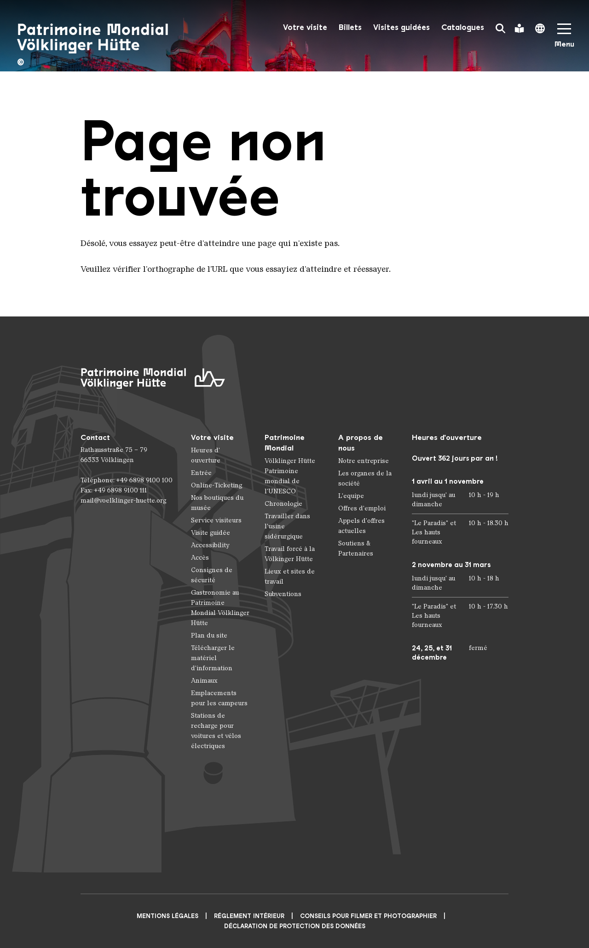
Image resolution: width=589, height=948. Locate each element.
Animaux (204, 680)
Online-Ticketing (216, 485)
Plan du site (209, 635)
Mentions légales (167, 916)
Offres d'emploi (362, 508)
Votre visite (305, 27)
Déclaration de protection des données (294, 926)
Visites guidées (401, 27)
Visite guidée (210, 532)
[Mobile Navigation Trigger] (564, 38)
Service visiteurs (216, 520)
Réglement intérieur (249, 916)
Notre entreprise (363, 460)
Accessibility (210, 545)
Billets (350, 27)
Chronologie (283, 503)
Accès (200, 557)
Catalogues (462, 27)
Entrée (201, 472)
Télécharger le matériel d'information (213, 658)
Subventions (283, 594)
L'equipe (351, 495)
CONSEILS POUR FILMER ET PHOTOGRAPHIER (368, 916)
